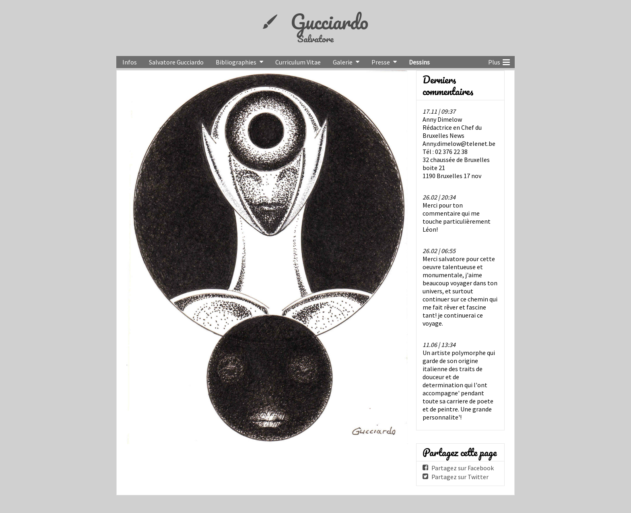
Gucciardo (329, 21)
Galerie (343, 62)
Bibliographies (236, 62)
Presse (380, 62)
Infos (129, 62)
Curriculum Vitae (298, 62)
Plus (499, 61)
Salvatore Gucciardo (176, 62)
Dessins (419, 62)
